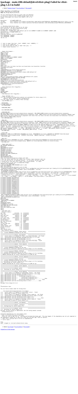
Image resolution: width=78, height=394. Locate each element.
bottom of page (11, 8)
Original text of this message (8, 391)
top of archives (20, 8)
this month (28, 8)
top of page (10, 388)
